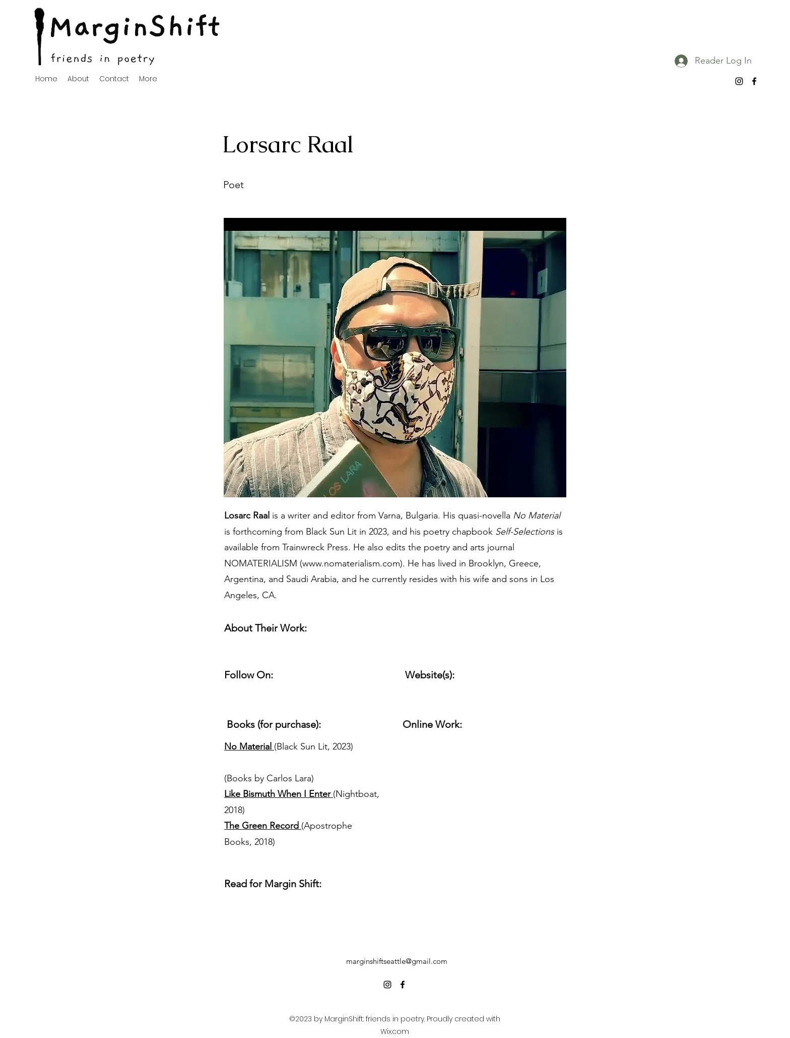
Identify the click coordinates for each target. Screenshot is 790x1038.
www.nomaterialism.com (351, 563)
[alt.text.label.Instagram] (739, 81)
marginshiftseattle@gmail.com (396, 961)
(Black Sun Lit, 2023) (288, 746)
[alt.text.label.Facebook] (754, 81)
